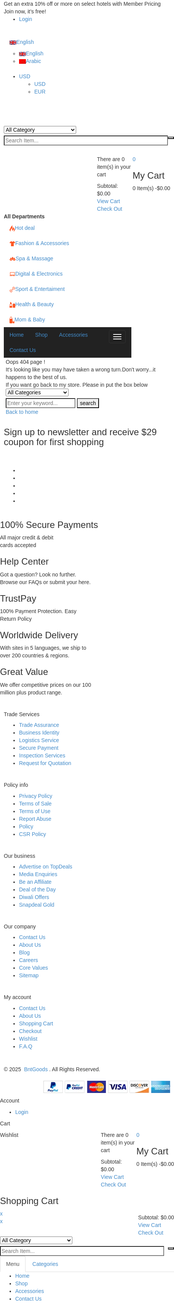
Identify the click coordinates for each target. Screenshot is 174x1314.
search (88, 403)
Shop (21, 1283)
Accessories (29, 1291)
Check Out (109, 209)
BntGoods (36, 1069)
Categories (45, 1264)
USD (24, 76)
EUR (40, 92)
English (22, 42)
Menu (12, 1264)
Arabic (30, 61)
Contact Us (28, 1299)
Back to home (22, 412)
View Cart (108, 201)
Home (22, 1276)
